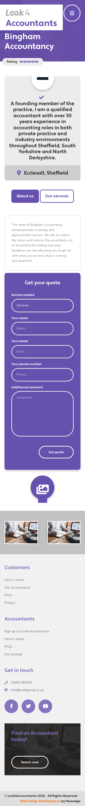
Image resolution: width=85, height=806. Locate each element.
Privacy (10, 603)
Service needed (22, 295)
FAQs (8, 595)
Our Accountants (17, 587)
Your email (19, 341)
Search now (30, 762)
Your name (19, 318)
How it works (14, 580)
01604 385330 (18, 682)
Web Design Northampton (40, 801)
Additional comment (27, 387)
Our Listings (13, 654)
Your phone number (26, 364)
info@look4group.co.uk (24, 690)
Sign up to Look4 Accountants (27, 631)
